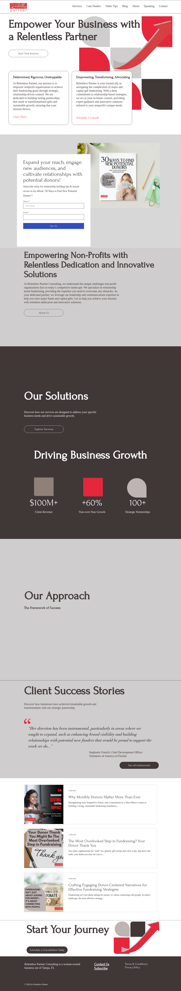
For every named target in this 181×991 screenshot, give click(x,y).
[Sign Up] (53, 226)
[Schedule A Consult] (102, 118)
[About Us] (43, 312)
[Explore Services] (44, 429)
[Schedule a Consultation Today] (47, 950)
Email (25, 212)
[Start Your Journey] (28, 53)
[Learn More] (39, 117)
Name (26, 201)
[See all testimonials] (139, 765)
